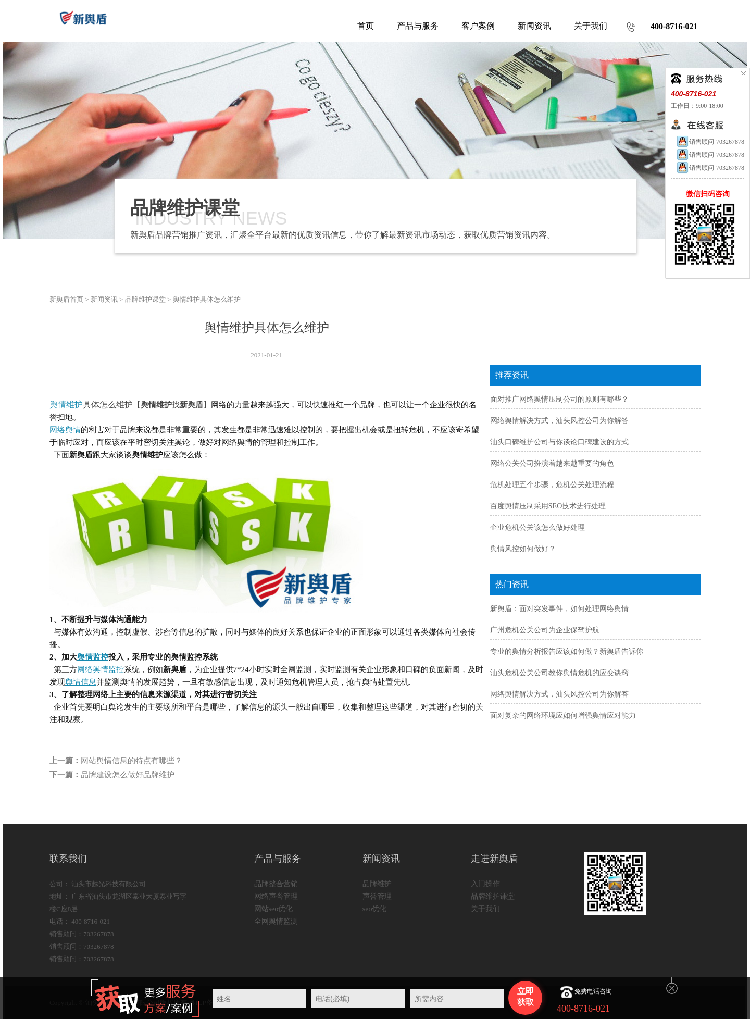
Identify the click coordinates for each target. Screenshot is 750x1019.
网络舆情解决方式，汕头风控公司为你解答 (559, 421)
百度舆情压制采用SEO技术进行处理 (548, 506)
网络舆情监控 (100, 669)
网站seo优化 (273, 909)
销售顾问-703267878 (710, 141)
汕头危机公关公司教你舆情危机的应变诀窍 (559, 673)
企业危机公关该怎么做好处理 (537, 527)
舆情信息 (80, 682)
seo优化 (374, 909)
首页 (365, 25)
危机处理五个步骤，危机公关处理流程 (552, 485)
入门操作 (485, 884)
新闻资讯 (104, 299)
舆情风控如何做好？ (523, 549)
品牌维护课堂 (145, 299)
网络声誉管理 (276, 896)
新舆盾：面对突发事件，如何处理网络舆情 (559, 609)
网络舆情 (65, 430)
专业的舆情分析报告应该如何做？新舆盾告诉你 (566, 651)
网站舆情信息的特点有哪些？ (131, 760)
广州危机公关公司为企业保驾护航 (544, 630)
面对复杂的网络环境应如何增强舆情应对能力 (563, 715)
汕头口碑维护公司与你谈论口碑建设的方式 (559, 442)
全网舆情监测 (276, 921)
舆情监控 (92, 657)
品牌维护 (377, 884)
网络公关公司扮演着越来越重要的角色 (552, 463)
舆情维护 (66, 404)
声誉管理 (377, 896)
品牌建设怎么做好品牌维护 (127, 775)
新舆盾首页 (66, 299)
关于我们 (485, 909)
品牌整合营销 (276, 884)
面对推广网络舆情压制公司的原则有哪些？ (559, 399)
